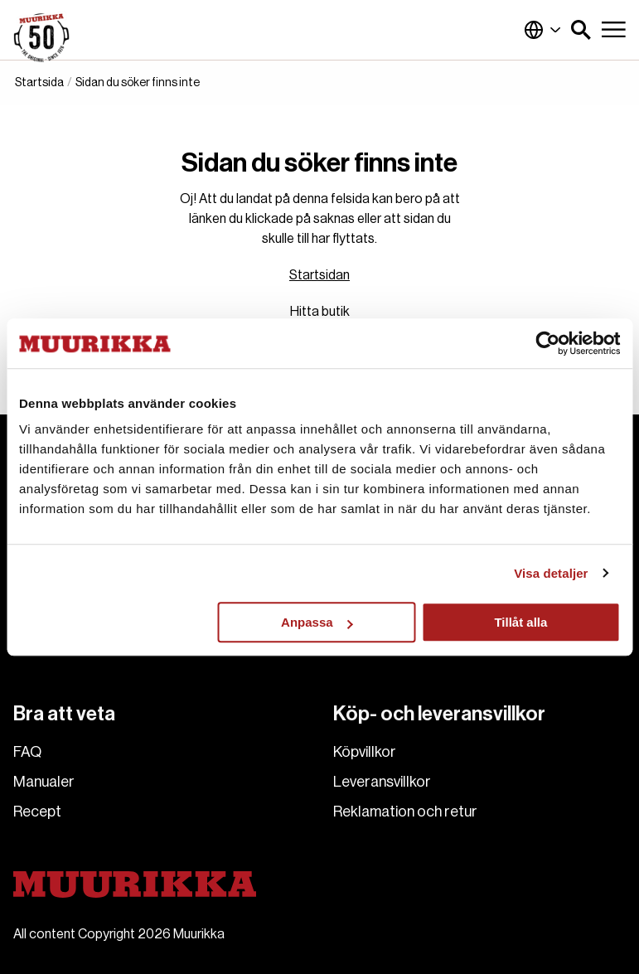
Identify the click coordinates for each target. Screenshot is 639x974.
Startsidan (319, 275)
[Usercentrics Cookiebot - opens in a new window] (547, 343)
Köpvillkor (364, 751)
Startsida (39, 83)
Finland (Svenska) (543, 30)
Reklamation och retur (405, 811)
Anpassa (317, 622)
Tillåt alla (520, 622)
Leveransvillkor (382, 781)
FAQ (27, 751)
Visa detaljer (551, 573)
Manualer (44, 781)
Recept (37, 811)
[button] (581, 30)
